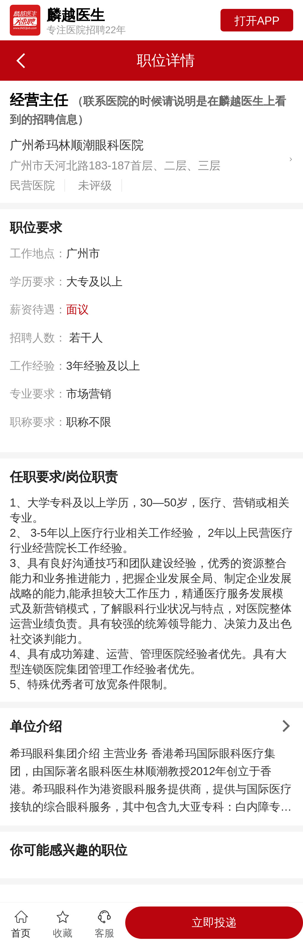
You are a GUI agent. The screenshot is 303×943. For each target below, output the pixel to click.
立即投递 (214, 922)
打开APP (257, 21)
